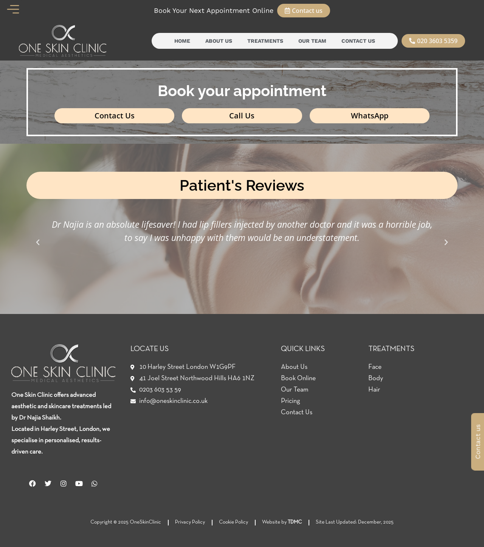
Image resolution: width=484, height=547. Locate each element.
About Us (218, 41)
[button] (38, 242)
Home (182, 41)
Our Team (312, 41)
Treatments (265, 41)
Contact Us (358, 41)
